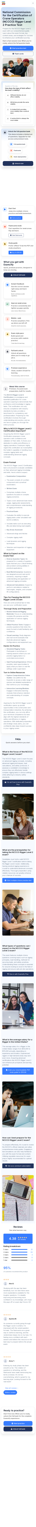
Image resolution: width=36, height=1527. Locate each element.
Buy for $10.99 (16, 252)
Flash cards (18, 54)
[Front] (3, 3)
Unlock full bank (18, 275)
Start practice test (18, 48)
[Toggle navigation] (33, 3)
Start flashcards (16, 235)
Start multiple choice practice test (18, 880)
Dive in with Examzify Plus (18, 974)
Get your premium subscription (18, 1166)
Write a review (10, 1392)
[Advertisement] (18, 188)
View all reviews (11, 1388)
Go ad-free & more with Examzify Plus (18, 783)
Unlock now (18, 163)
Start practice (15, 218)
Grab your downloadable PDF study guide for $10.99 (18, 1071)
